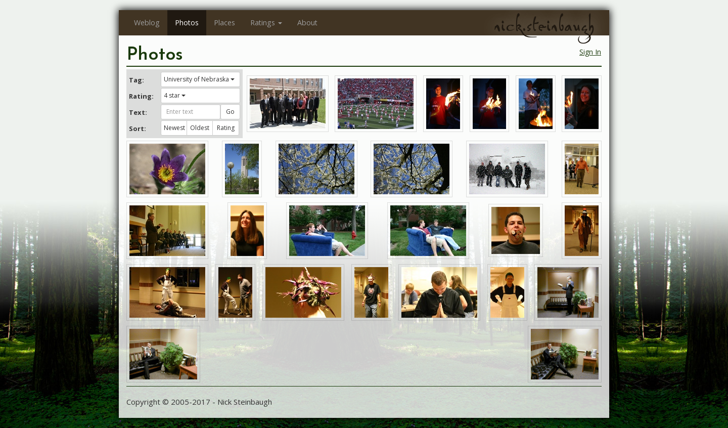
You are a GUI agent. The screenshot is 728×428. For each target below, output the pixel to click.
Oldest (199, 127)
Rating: (141, 96)
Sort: (137, 128)
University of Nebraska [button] (199, 79)
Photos (187, 22)
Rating (226, 127)
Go (230, 111)
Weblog (147, 22)
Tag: (136, 79)
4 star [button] (175, 95)
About (307, 22)
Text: (138, 112)
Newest (174, 127)
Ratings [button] (266, 22)
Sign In (590, 52)
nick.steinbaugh (544, 25)
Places (224, 22)
